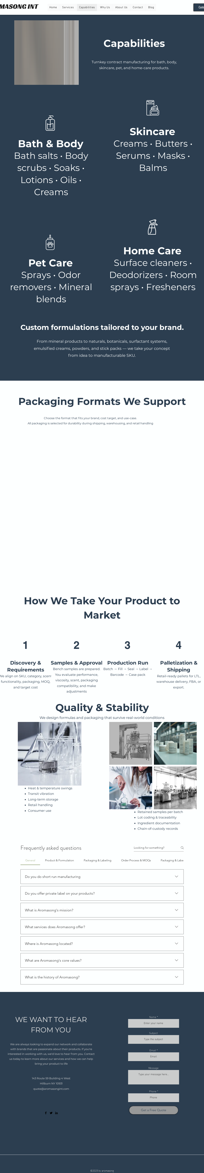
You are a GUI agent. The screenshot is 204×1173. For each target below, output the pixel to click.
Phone (152, 1091)
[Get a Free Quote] (153, 1110)
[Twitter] (51, 1113)
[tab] (30, 860)
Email (152, 1050)
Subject (153, 1033)
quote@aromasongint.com (51, 1088)
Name (152, 1017)
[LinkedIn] (56, 1113)
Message (153, 1068)
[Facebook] (46, 1113)
